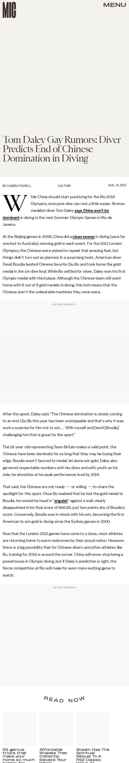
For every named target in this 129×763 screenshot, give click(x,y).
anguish (61, 501)
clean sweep (83, 237)
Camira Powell (19, 186)
